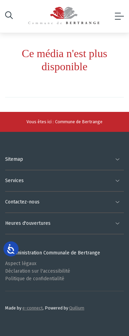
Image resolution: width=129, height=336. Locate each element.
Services (14, 180)
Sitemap (14, 159)
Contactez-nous (22, 202)
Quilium (76, 308)
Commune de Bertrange (79, 121)
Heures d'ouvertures (28, 223)
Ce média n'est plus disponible (64, 60)
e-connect (32, 308)
